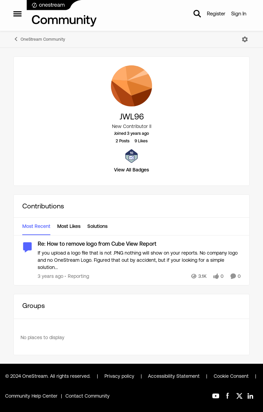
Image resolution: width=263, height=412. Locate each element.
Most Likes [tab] (68, 226)
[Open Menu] (245, 39)
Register (216, 13)
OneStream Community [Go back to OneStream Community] (39, 39)
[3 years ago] (50, 276)
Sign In (238, 13)
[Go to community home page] (62, 13)
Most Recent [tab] (36, 226)
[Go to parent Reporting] (77, 276)
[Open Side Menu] (17, 14)
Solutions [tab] (97, 226)
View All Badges (131, 169)
